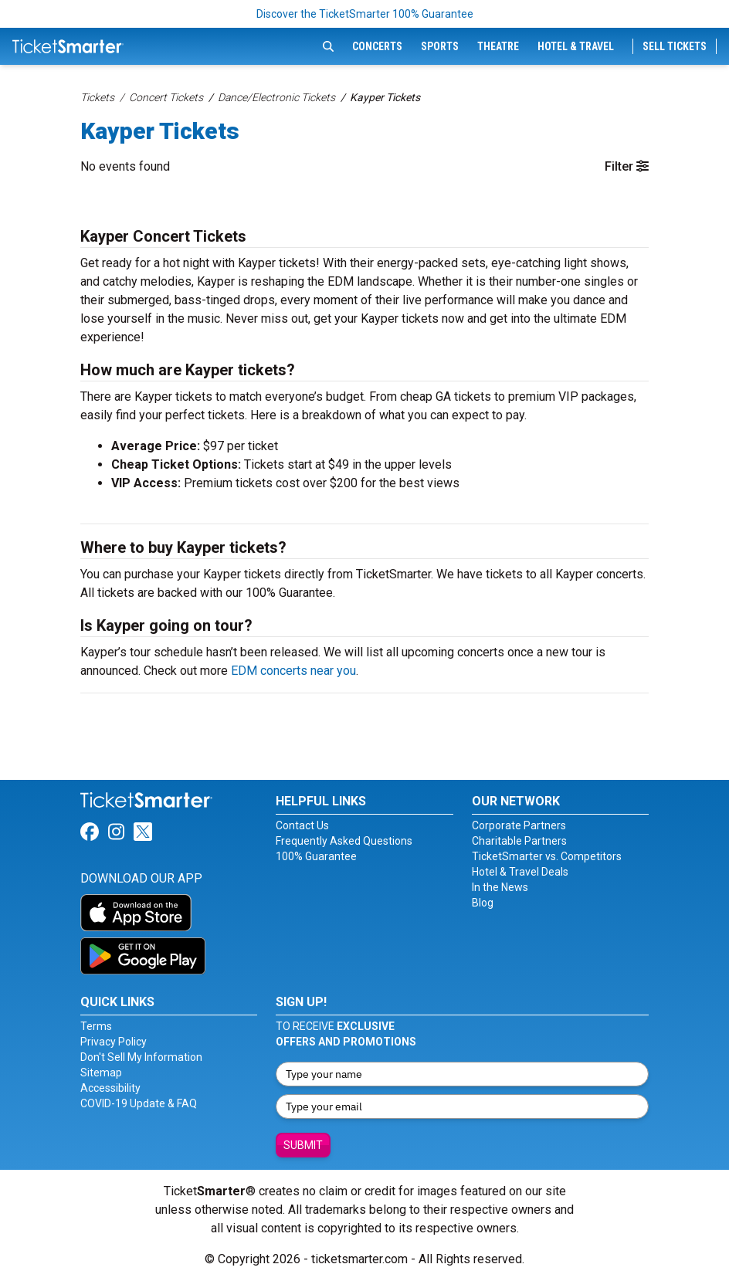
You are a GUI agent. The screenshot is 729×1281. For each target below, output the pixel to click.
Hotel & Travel (575, 46)
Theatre (498, 46)
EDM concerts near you (293, 670)
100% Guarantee (316, 856)
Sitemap (101, 1072)
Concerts (377, 46)
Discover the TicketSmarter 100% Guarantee (364, 14)
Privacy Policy (113, 1041)
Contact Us (302, 825)
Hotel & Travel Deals (520, 872)
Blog (482, 902)
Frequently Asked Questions (344, 841)
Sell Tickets (675, 46)
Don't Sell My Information (141, 1057)
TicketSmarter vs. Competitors (547, 856)
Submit (303, 1145)
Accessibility (110, 1088)
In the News (500, 887)
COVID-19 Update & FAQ (138, 1103)
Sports (440, 46)
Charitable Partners (519, 841)
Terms (96, 1026)
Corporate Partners (519, 825)
